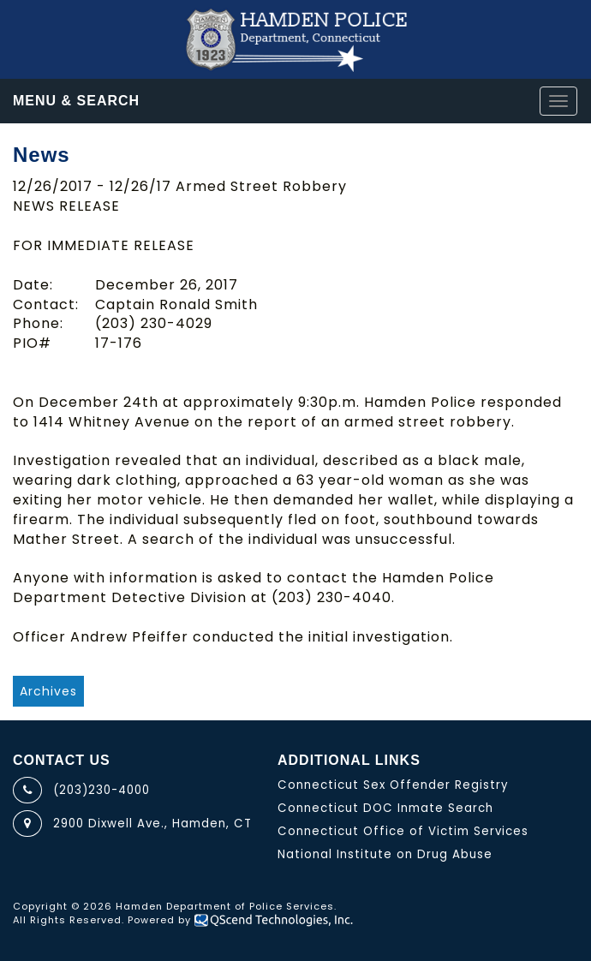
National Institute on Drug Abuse (385, 854)
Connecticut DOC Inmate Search (385, 808)
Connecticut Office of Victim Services (403, 831)
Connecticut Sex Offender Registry (393, 785)
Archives (48, 691)
